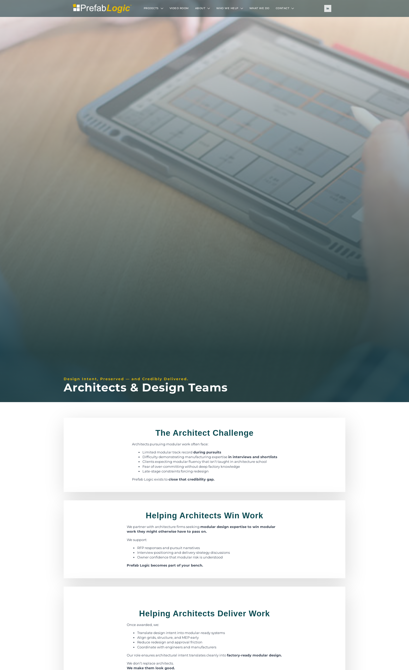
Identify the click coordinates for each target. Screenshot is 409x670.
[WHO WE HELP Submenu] (242, 8)
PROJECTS (151, 8)
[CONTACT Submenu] (293, 8)
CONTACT (283, 8)
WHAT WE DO (259, 8)
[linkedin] (327, 8)
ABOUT (200, 8)
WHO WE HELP (227, 8)
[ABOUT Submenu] (209, 8)
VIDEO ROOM (179, 8)
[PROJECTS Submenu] (162, 8)
